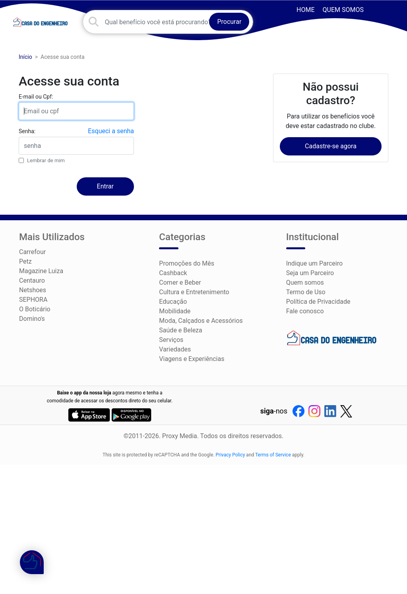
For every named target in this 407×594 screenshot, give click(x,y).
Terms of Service (273, 455)
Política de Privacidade (318, 301)
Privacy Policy (230, 455)
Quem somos (343, 10)
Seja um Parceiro (310, 273)
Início (25, 57)
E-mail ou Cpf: (36, 96)
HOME (305, 10)
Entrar (105, 186)
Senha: (27, 131)
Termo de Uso (306, 292)
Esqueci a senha (111, 131)
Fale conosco (305, 311)
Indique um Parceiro (314, 263)
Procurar (229, 21)
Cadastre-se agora (331, 146)
